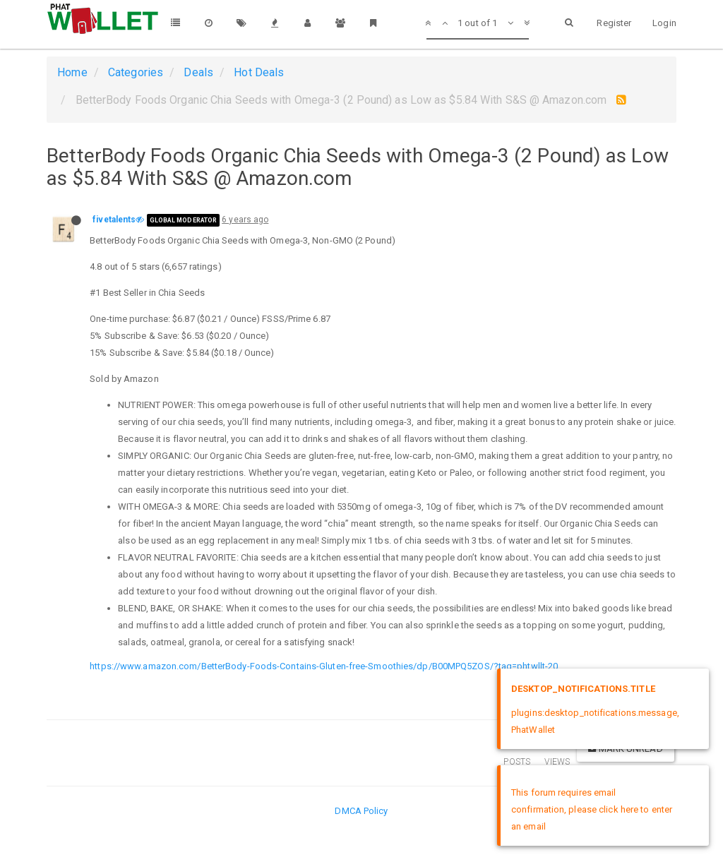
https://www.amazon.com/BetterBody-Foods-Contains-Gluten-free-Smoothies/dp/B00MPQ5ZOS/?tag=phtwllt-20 (324, 666)
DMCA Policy (361, 811)
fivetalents (114, 220)
